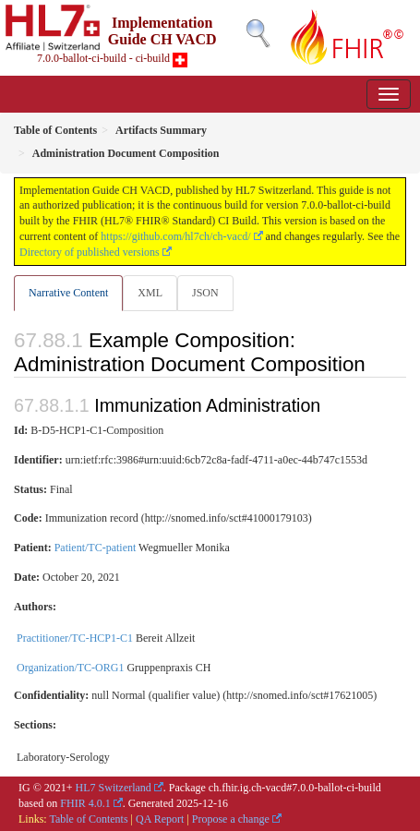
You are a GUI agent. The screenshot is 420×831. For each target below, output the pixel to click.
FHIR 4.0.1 (85, 803)
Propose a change (231, 819)
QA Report (160, 819)
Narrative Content (68, 292)
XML (150, 292)
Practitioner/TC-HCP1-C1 (75, 638)
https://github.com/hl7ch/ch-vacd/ (175, 236)
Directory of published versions (89, 252)
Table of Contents (88, 819)
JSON (205, 292)
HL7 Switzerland (113, 787)
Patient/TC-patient (95, 547)
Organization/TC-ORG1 (70, 667)
